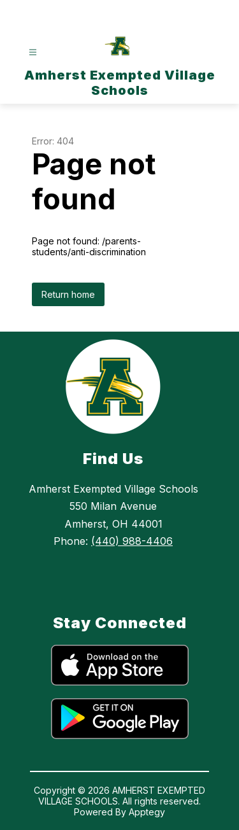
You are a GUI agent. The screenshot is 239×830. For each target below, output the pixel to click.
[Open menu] (32, 52)
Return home (68, 294)
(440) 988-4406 (132, 541)
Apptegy (147, 811)
